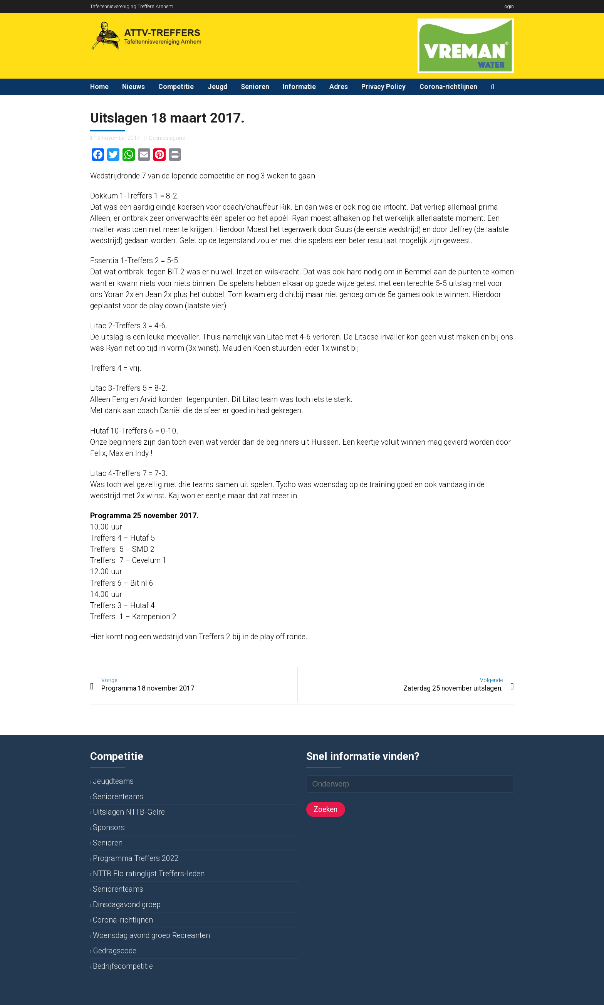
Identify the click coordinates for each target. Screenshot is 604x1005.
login (508, 6)
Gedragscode (114, 950)
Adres (338, 87)
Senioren (255, 87)
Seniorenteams (118, 796)
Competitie (176, 87)
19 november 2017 (117, 138)
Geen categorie (167, 138)
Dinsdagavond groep (127, 904)
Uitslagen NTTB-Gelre (129, 812)
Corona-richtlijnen (448, 87)
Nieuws (133, 87)
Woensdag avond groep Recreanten (151, 935)
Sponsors (109, 827)
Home (99, 87)
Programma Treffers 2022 (136, 858)
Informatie (299, 87)
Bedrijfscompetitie (123, 966)
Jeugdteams (113, 781)
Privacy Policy (383, 87)
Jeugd (217, 87)
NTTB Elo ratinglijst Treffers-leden (149, 873)
